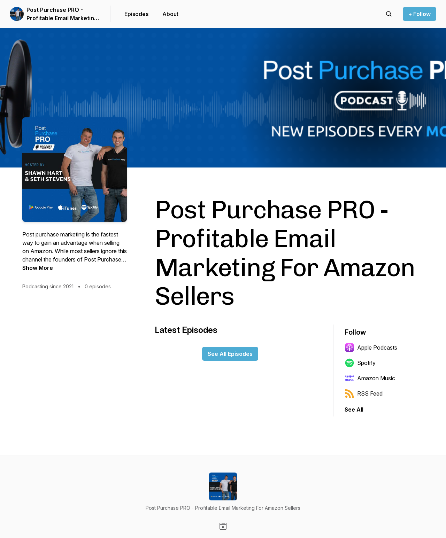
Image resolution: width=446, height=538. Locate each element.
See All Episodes (230, 353)
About (170, 13)
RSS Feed (364, 393)
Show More (37, 267)
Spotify (360, 363)
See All (354, 409)
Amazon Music (370, 378)
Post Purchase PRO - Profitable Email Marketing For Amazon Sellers (62, 14)
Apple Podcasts (371, 347)
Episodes (136, 13)
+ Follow (419, 13)
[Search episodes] (389, 14)
